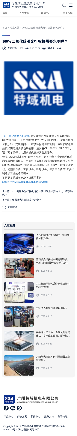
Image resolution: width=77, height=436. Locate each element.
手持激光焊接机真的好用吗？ (52, 308)
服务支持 (49, 416)
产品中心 (24, 13)
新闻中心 (46, 13)
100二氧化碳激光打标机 (16, 136)
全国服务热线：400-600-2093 (27, 6)
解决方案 (22, 416)
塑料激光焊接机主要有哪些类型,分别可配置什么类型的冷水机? (52, 262)
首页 (5, 13)
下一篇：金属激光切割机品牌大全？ (21, 199)
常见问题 (14, 27)
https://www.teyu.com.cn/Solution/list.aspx (25, 181)
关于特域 (68, 13)
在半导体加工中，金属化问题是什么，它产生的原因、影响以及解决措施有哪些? (53, 335)
